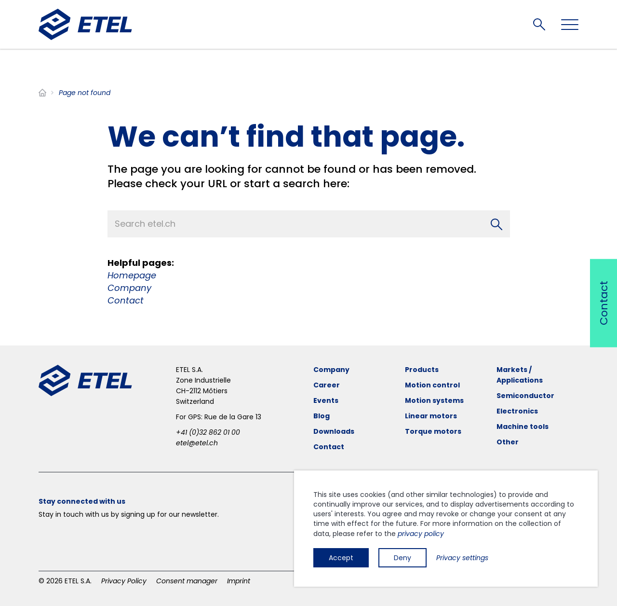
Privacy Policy (124, 581)
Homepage (131, 275)
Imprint (238, 581)
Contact (125, 300)
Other (507, 442)
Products (422, 369)
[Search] (496, 223)
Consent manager (186, 581)
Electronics (517, 411)
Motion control (432, 385)
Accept (341, 558)
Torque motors (433, 431)
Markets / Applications (519, 375)
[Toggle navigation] (570, 24)
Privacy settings (462, 558)
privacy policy (421, 533)
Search (539, 24)
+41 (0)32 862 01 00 (208, 432)
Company (129, 288)
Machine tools (522, 426)
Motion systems (434, 400)
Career (326, 385)
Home (42, 92)
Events (325, 400)
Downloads (333, 431)
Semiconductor (525, 395)
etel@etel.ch (197, 443)
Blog (321, 416)
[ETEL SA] (85, 24)
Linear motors (431, 416)
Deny (402, 558)
